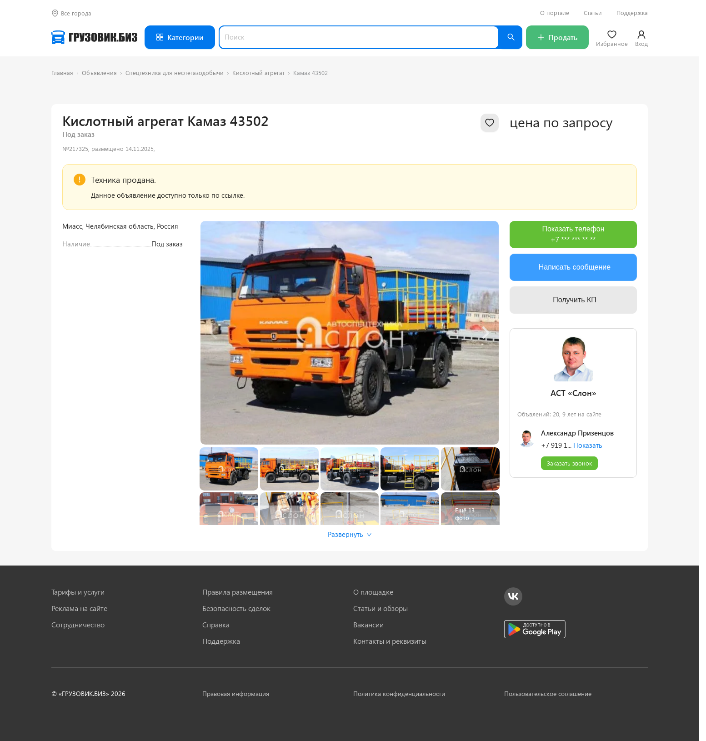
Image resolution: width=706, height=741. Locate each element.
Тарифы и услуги (78, 591)
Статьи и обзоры (380, 608)
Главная (62, 72)
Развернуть (350, 534)
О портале (554, 12)
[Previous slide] (214, 333)
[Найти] (510, 37)
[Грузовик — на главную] (94, 37)
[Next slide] (485, 333)
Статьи (593, 12)
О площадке (373, 591)
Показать (587, 445)
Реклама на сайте (79, 608)
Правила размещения (237, 591)
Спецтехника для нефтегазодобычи (174, 72)
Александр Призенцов (577, 432)
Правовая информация (235, 693)
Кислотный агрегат (258, 72)
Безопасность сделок (236, 608)
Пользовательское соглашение (547, 693)
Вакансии (368, 624)
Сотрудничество (78, 624)
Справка (216, 624)
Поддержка (632, 12)
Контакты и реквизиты (389, 641)
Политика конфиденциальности (399, 693)
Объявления (99, 72)
